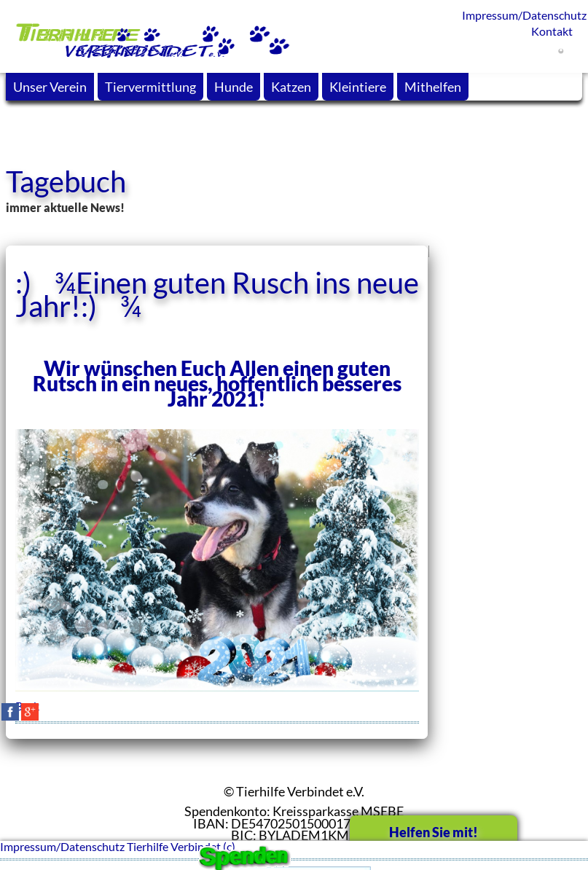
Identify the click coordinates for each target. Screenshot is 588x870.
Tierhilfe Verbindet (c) (181, 846)
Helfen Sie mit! (433, 832)
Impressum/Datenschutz (518, 15)
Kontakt (552, 31)
